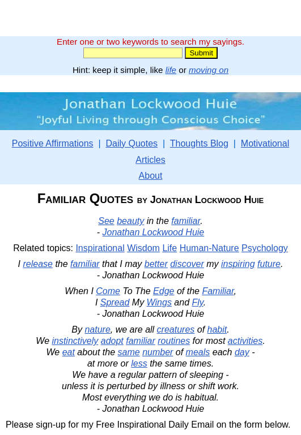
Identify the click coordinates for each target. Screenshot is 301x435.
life (171, 70)
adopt (112, 341)
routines (174, 341)
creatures (176, 329)
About (151, 175)
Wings (159, 302)
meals (198, 352)
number (157, 352)
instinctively (75, 341)
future (269, 264)
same (129, 352)
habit (217, 329)
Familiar (218, 291)
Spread (115, 302)
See (106, 221)
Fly (198, 302)
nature (97, 329)
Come (108, 291)
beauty (130, 221)
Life (169, 248)
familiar (185, 221)
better (156, 264)
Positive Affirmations (53, 143)
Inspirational (99, 248)
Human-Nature (209, 248)
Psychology (264, 248)
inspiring (238, 264)
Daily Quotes (131, 143)
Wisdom (143, 248)
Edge (163, 291)
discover (187, 264)
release (37, 264)
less (139, 363)
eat (68, 352)
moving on (208, 70)
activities (245, 341)
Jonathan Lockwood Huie (154, 232)
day (242, 352)
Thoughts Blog (199, 143)
